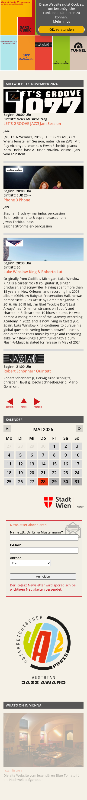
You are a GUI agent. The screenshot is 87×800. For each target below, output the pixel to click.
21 (43, 472)
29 (31, 446)
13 (31, 464)
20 (31, 472)
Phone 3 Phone (16, 203)
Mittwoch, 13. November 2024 (32, 84)
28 (20, 446)
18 (9, 472)
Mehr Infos (61, 21)
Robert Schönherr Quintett (27, 374)
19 (20, 472)
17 (77, 464)
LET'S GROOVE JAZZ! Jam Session (32, 123)
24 (77, 472)
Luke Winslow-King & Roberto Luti (33, 275)
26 (20, 481)
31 (77, 481)
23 (65, 472)
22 (54, 472)
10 (77, 455)
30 (43, 446)
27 (9, 446)
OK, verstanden (61, 29)
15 (54, 464)
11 (9, 464)
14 (43, 464)
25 (9, 481)
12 (20, 464)
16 (65, 464)
